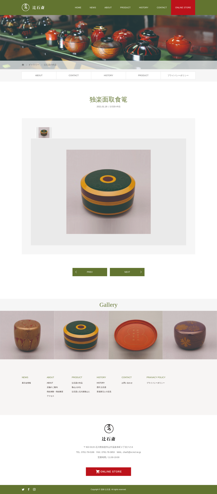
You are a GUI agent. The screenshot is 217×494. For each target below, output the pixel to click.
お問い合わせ (127, 383)
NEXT (127, 272)
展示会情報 (26, 383)
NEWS (93, 7)
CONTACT (162, 7)
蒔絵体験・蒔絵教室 (55, 392)
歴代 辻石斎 (101, 387)
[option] (44, 132)
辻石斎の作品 (115, 107)
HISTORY (143, 7)
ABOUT (108, 7)
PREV (90, 272)
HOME (78, 7)
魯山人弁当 (76, 387)
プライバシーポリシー (178, 75)
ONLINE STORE (183, 7)
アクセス (50, 396)
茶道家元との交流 (104, 392)
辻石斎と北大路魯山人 (81, 392)
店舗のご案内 (52, 387)
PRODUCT (125, 7)
